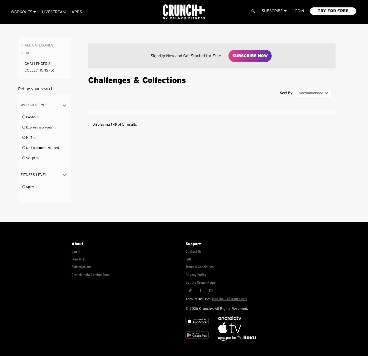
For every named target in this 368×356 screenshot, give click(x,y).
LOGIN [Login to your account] (298, 11)
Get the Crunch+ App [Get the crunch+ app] (201, 282)
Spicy (28, 187)
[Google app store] (197, 339)
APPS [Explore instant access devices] (77, 12)
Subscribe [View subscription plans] (274, 11)
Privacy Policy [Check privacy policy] (196, 275)
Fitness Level (43, 175)
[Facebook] (200, 290)
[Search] (253, 11)
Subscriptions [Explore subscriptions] (81, 267)
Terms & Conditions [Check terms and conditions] (200, 267)
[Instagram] (210, 290)
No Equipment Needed (41, 148)
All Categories (39, 45)
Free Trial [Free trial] (78, 259)
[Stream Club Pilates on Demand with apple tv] (249, 339)
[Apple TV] (197, 326)
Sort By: (286, 93)
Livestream (54, 12)
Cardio (29, 117)
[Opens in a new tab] (230, 339)
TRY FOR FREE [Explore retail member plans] (333, 11)
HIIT (28, 53)
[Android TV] (229, 319)
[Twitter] (190, 290)
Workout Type (43, 105)
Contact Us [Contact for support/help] (193, 252)
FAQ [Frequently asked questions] (188, 259)
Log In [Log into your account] (76, 252)
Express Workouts (37, 127)
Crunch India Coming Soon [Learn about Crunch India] (91, 275)
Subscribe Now (250, 56)
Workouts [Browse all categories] (23, 12)
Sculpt (29, 158)
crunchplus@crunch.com (229, 299)
